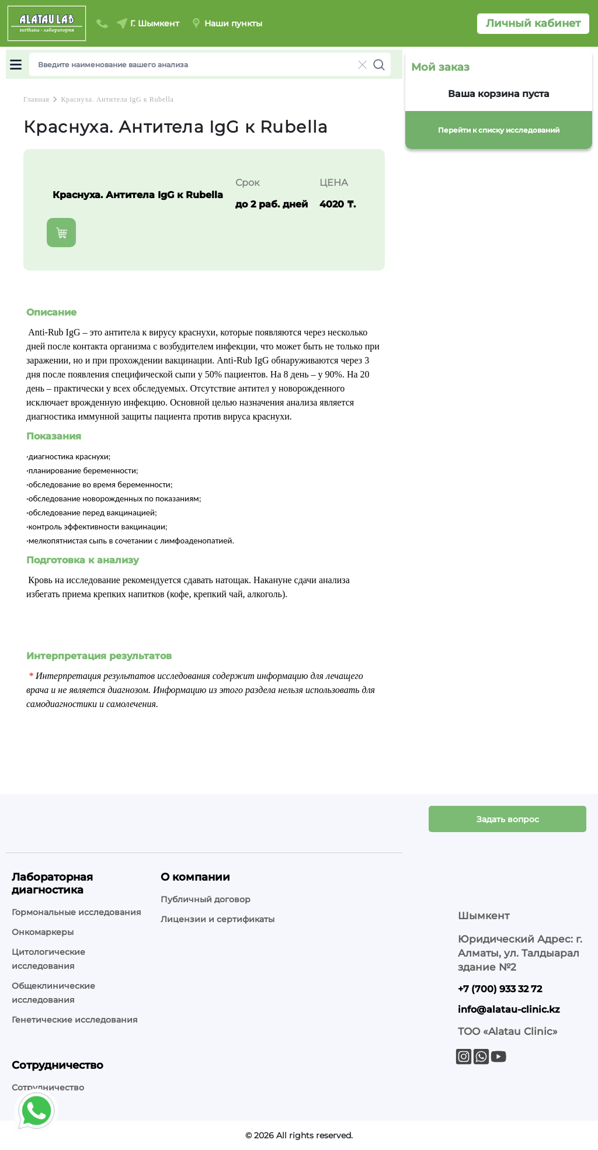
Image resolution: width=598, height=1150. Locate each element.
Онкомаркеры (43, 932)
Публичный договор (206, 899)
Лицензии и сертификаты (217, 919)
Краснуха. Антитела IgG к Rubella (117, 99)
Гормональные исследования (76, 912)
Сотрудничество (48, 1087)
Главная (36, 99)
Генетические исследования (75, 1019)
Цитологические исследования (48, 959)
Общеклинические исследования (53, 993)
